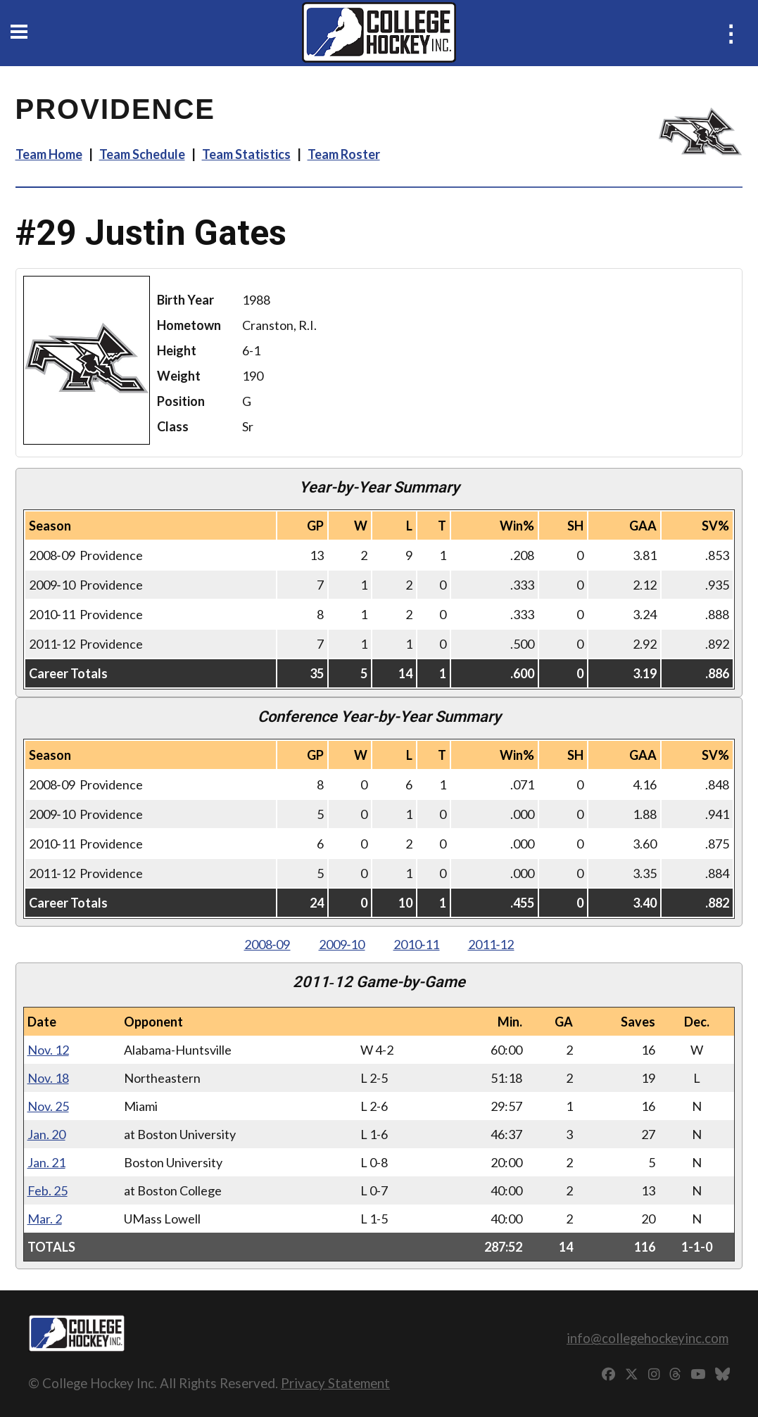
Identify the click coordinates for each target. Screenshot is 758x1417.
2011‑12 (491, 944)
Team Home (48, 154)
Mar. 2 (44, 1218)
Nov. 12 (48, 1049)
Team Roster (344, 154)
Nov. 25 (48, 1106)
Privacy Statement (335, 1383)
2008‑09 (267, 944)
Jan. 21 (46, 1162)
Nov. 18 (48, 1078)
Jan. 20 (46, 1134)
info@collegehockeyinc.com (647, 1338)
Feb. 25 (47, 1190)
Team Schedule (142, 154)
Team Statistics (246, 154)
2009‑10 (342, 944)
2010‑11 (416, 944)
